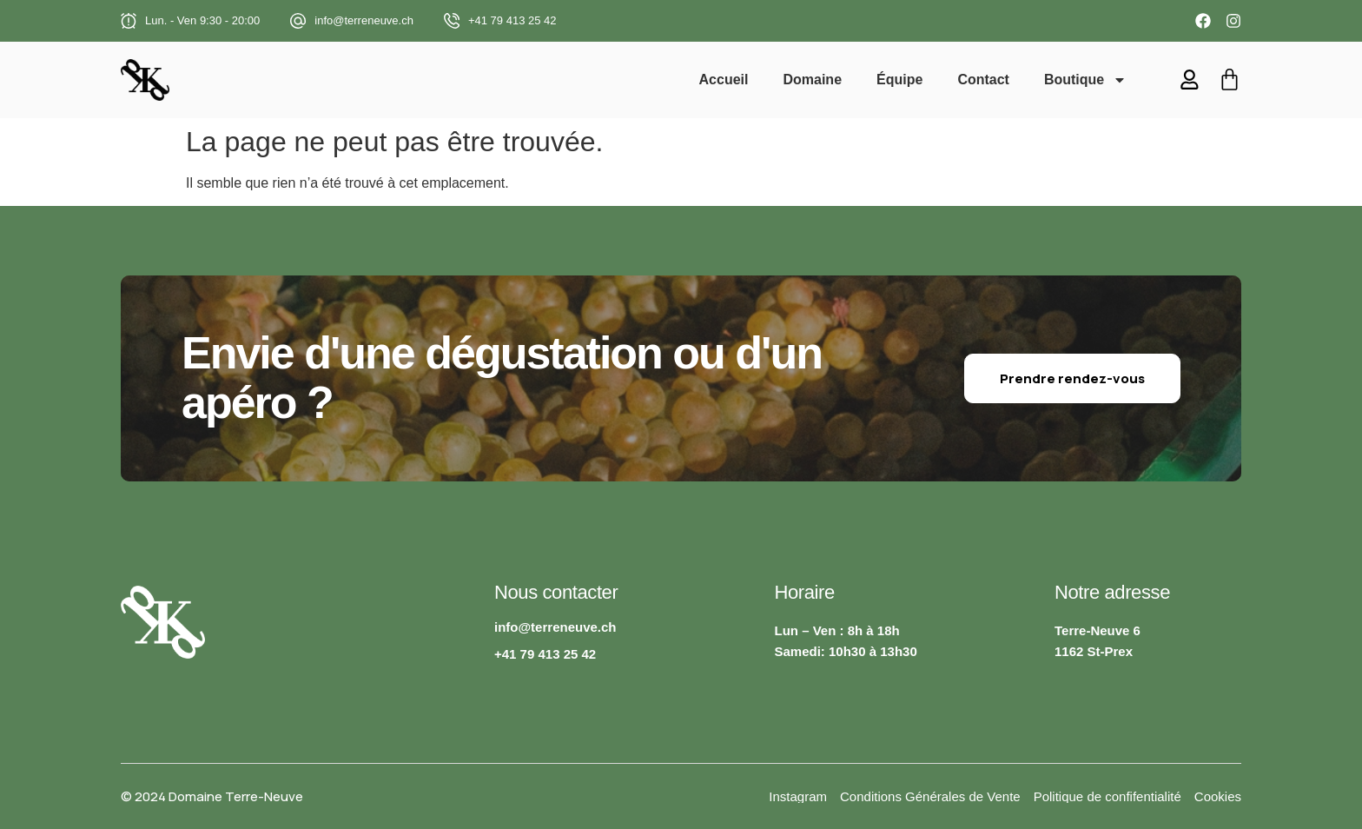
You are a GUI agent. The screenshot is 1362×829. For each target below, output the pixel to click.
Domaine (813, 79)
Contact (985, 79)
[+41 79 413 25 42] (452, 21)
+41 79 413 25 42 (512, 20)
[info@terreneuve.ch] (298, 21)
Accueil (725, 79)
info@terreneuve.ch (363, 20)
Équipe (901, 79)
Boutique (1087, 80)
